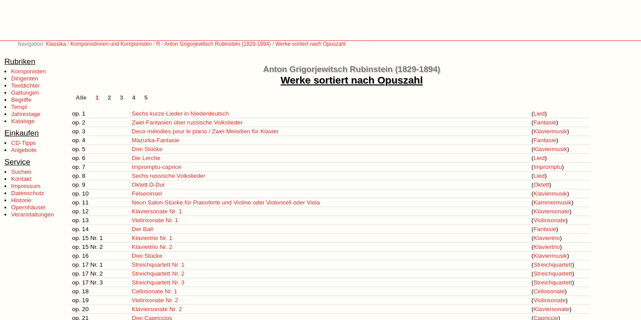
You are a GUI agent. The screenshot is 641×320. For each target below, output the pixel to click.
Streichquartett (552, 264)
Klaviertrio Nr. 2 (152, 247)
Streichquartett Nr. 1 (158, 264)
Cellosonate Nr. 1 (154, 291)
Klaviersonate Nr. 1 (157, 211)
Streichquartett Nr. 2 (158, 273)
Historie (21, 200)
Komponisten (28, 71)
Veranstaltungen (32, 214)
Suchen (21, 171)
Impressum (26, 186)
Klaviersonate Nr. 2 (157, 309)
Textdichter (25, 85)
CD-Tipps (23, 143)
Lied (538, 113)
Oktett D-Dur (148, 184)
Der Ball (142, 229)
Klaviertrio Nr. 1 (152, 238)
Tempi (19, 107)
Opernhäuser (28, 207)
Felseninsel (147, 193)
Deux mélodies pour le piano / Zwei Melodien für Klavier (205, 131)
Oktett (541, 184)
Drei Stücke (147, 149)
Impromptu (547, 167)
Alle (81, 97)
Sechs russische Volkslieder (168, 175)
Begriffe (21, 99)
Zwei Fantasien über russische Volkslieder (187, 122)
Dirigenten (24, 78)
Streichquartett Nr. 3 (158, 282)
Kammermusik (552, 202)
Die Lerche (146, 158)
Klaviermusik (550, 131)
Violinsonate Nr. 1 (155, 220)
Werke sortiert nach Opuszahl (310, 44)
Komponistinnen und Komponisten (111, 44)
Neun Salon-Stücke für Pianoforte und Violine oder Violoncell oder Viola (226, 202)
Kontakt (21, 179)
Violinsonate (549, 220)
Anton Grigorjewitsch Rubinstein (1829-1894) (217, 44)
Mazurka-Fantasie (155, 140)
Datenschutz (27, 193)
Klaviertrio (546, 238)
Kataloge (23, 121)
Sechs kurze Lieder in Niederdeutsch (180, 113)
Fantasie (544, 122)
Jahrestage (26, 114)
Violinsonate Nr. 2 (155, 300)
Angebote (24, 150)
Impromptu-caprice (156, 167)
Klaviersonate (551, 211)
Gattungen (25, 92)
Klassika (56, 44)
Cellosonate (548, 291)
